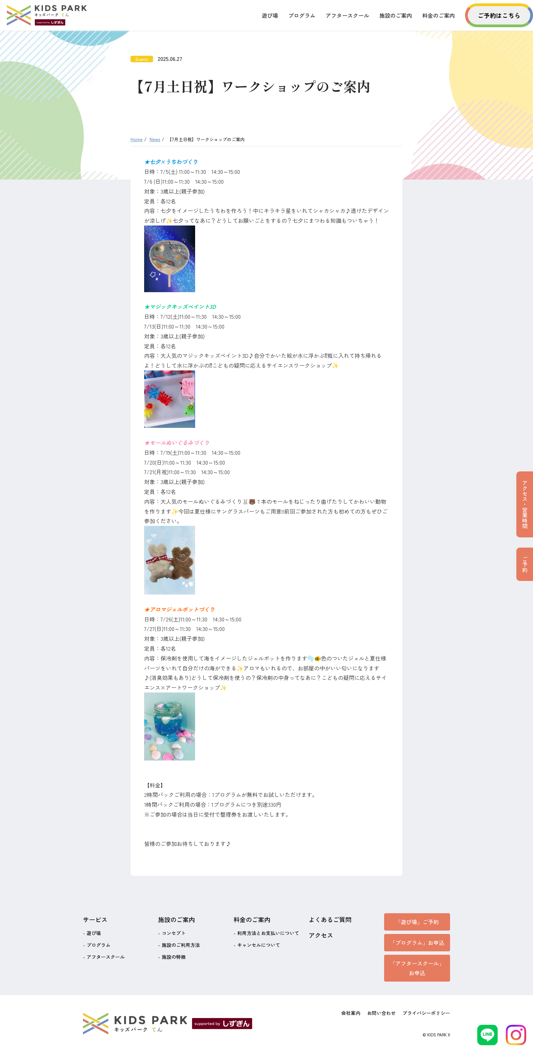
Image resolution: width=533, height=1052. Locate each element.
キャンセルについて (258, 944)
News (155, 139)
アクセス (321, 935)
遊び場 (270, 15)
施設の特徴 (174, 956)
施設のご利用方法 (181, 944)
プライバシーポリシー (426, 1012)
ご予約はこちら (499, 15)
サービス (95, 919)
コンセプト (174, 933)
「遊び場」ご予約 (417, 922)
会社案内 (350, 1012)
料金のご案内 (438, 15)
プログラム (301, 15)
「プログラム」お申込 (417, 942)
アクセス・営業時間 (525, 504)
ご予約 (525, 564)
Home (136, 139)
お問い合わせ (381, 1012)
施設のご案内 (395, 15)
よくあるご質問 (330, 919)
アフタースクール (347, 15)
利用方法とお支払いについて (268, 933)
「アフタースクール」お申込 (417, 968)
